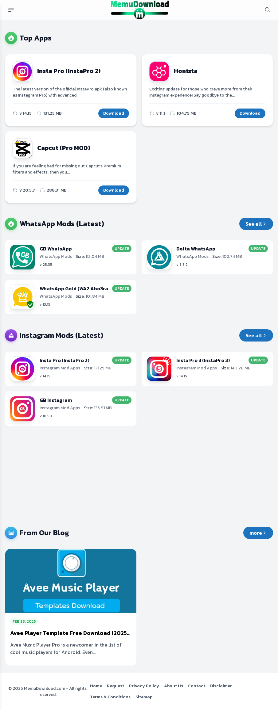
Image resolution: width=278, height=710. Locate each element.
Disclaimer (221, 686)
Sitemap (143, 697)
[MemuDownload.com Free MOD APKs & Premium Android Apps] (139, 10)
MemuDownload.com (44, 688)
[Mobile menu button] (11, 10)
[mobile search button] (267, 9)
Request (115, 686)
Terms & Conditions (110, 697)
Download (113, 113)
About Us (173, 686)
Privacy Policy (144, 686)
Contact (196, 686)
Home (96, 686)
